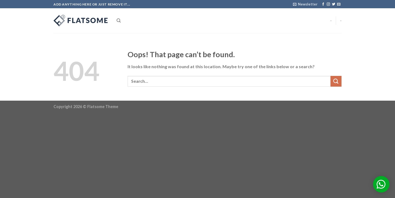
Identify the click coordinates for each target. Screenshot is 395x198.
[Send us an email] (338, 4)
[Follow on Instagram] (328, 4)
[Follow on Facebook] (323, 4)
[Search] (119, 20)
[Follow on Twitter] (333, 4)
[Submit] (336, 81)
